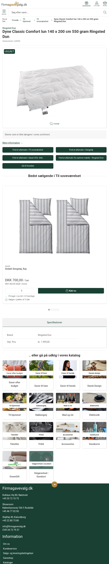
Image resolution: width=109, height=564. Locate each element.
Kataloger (8, 519)
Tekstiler (14, 400)
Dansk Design (95, 342)
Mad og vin (67, 371)
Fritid (41, 400)
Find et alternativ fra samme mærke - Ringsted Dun (81, 158)
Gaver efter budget (12, 531)
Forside (15, 20)
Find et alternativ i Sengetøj (81, 150)
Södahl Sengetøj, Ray (16, 215)
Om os (6, 500)
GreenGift (15, 433)
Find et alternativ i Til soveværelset (28, 150)
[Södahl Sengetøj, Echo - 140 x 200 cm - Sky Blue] (54, 198)
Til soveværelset (42, 20)
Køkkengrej (41, 371)
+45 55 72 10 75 (10, 455)
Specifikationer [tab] (54, 279)
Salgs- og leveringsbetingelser (18, 510)
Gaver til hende (67, 342)
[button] (54, 88)
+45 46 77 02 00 (10, 468)
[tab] (52, 256)
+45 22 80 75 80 (10, 477)
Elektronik (94, 371)
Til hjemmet (27, 20)
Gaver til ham (41, 342)
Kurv (105, 4)
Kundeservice (10, 505)
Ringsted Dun (9, 28)
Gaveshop (8, 514)
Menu (4, 12)
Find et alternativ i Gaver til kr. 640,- (27, 158)
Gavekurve (94, 400)
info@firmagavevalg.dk (14, 483)
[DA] (14, 4)
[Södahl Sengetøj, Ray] (19, 198)
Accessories (67, 400)
